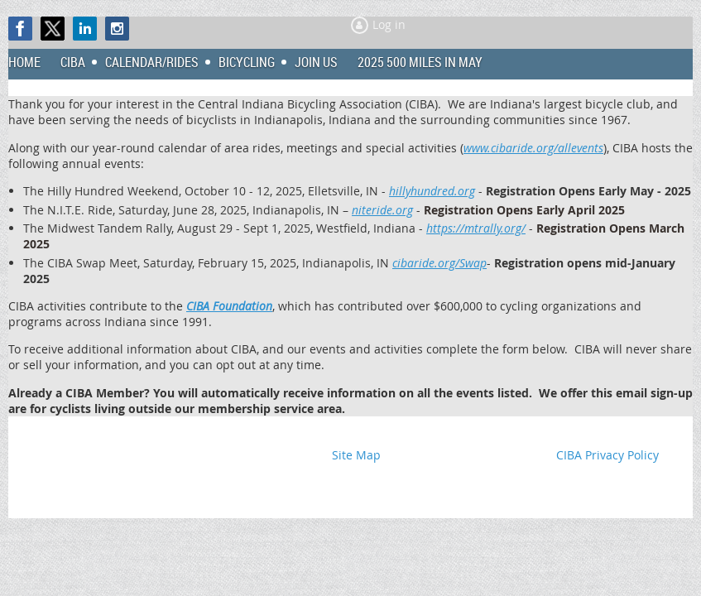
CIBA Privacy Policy (607, 455)
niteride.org (382, 210)
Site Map (356, 455)
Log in (389, 24)
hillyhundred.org (432, 191)
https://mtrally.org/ (476, 228)
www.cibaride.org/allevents (533, 148)
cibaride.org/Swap (439, 263)
